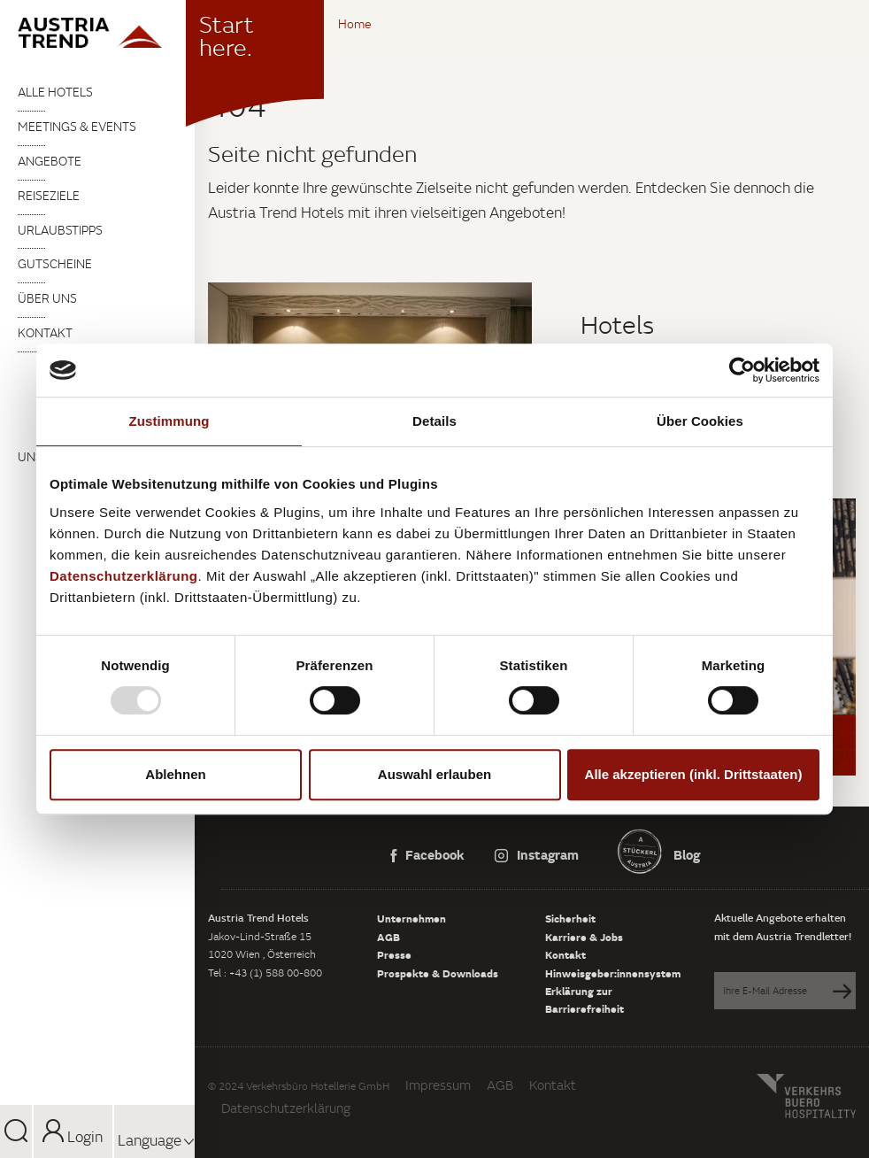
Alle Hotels (55, 92)
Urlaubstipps (60, 230)
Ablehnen (175, 774)
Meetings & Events (77, 127)
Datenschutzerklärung (285, 1108)
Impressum (438, 1085)
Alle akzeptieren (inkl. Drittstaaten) (694, 774)
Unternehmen (411, 918)
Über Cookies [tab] (700, 420)
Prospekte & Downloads (437, 973)
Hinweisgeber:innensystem (613, 973)
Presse (394, 954)
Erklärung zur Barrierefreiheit (584, 999)
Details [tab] (434, 420)
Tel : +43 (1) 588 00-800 (265, 972)
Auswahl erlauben (434, 774)
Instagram (537, 854)
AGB (388, 937)
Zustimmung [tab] (169, 420)
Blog (685, 854)
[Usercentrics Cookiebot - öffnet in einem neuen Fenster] (742, 370)
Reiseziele (49, 196)
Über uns (47, 298)
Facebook (427, 854)
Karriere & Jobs (584, 937)
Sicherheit (570, 918)
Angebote (49, 161)
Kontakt (45, 333)
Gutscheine (55, 264)
